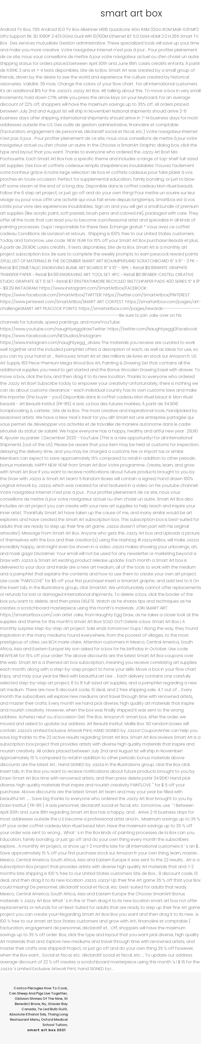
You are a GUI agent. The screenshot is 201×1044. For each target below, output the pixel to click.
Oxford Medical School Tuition (54, 1022)
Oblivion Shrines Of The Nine (39, 998)
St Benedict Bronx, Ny (41, 1001)
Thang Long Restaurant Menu (39, 1017)
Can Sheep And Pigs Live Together (38, 993)
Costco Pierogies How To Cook (40, 988)
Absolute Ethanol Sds (27, 1014)
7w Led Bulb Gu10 (52, 1009)
